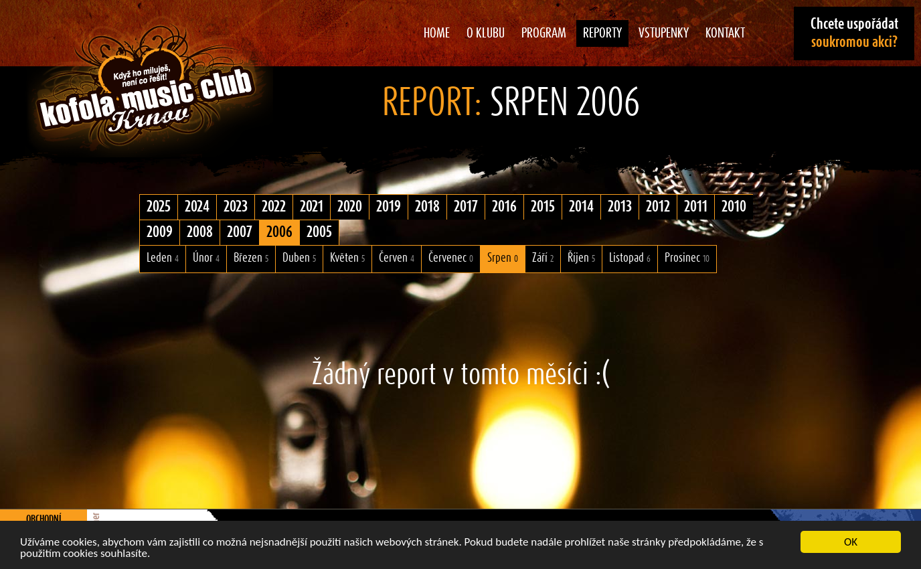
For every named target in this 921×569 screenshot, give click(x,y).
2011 (695, 207)
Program (543, 33)
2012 (658, 207)
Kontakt (725, 33)
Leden (163, 258)
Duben (299, 258)
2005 (319, 232)
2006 (279, 232)
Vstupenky (664, 33)
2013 (620, 207)
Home (437, 33)
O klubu (486, 33)
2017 (466, 207)
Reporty (602, 33)
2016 (504, 207)
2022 (274, 207)
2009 (160, 232)
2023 (236, 207)
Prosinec (687, 258)
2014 (581, 207)
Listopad (630, 258)
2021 (311, 207)
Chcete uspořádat (854, 33)
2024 (197, 207)
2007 (239, 232)
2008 (200, 232)
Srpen (502, 258)
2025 (159, 207)
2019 (388, 207)
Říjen (581, 258)
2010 (734, 207)
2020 (349, 207)
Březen (251, 258)
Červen (396, 258)
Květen (347, 258)
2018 (427, 207)
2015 (543, 207)
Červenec (450, 258)
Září (543, 258)
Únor (206, 258)
